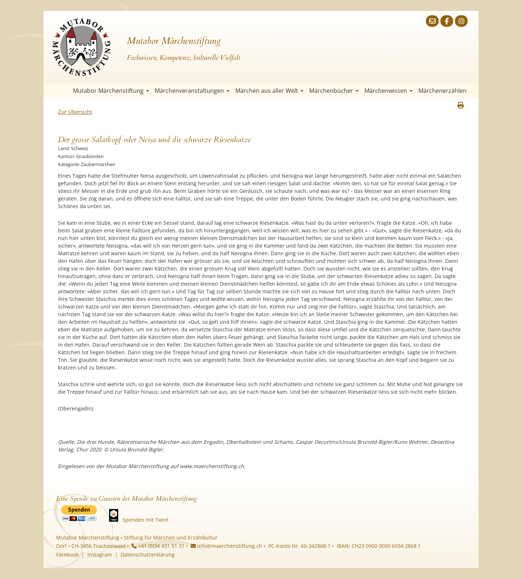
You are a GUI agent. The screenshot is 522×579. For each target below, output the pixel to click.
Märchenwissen (388, 91)
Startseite (63, 90)
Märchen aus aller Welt (269, 91)
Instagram (99, 554)
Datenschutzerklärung (148, 554)
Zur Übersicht (75, 111)
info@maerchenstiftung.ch (226, 545)
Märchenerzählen (442, 91)
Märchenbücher (334, 91)
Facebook (67, 554)
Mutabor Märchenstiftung (111, 91)
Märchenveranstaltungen (192, 91)
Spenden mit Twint (146, 519)
